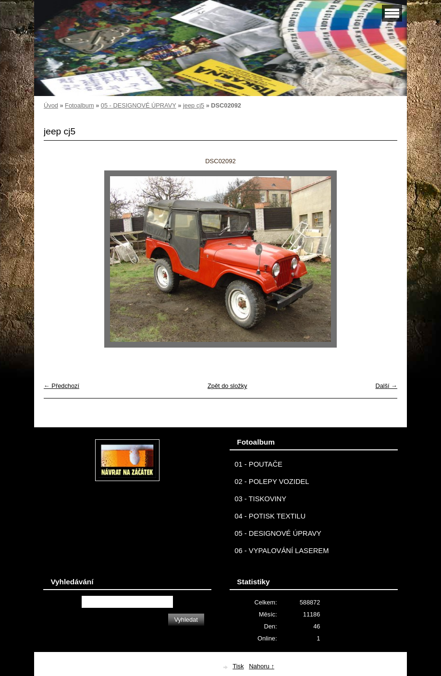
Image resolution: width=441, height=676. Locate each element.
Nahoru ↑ (261, 666)
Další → (386, 385)
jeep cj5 (193, 105)
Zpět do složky (227, 385)
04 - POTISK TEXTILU (270, 516)
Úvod (51, 105)
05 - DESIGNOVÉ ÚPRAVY (138, 105)
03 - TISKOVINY (260, 499)
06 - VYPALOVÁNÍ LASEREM (281, 551)
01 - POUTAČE (258, 464)
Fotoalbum (79, 105)
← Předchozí (61, 385)
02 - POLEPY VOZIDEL (271, 481)
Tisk (238, 666)
